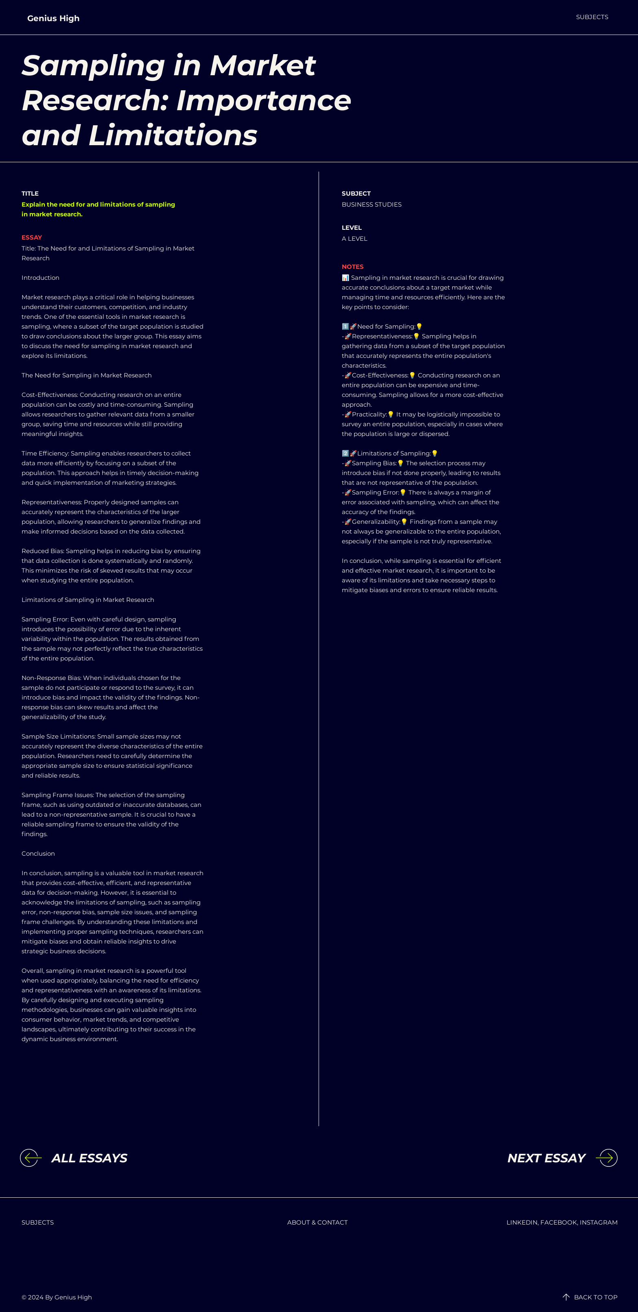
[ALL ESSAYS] (118, 1158)
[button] (592, 16)
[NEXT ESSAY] (518, 1158)
